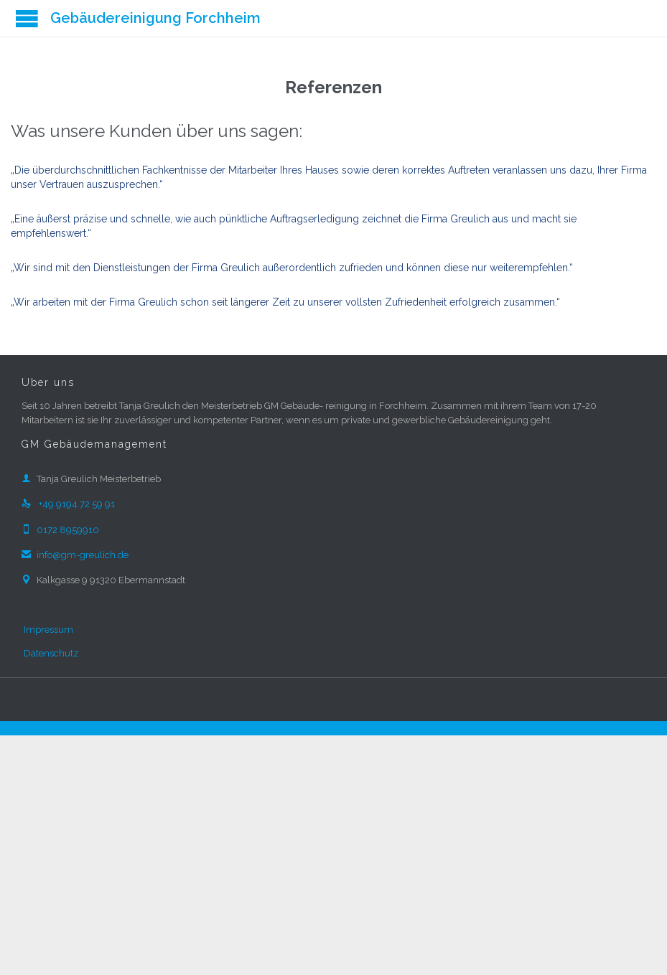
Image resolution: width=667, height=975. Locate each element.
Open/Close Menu (27, 18)
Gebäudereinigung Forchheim (155, 18)
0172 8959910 (60, 529)
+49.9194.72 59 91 (68, 504)
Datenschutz (51, 653)
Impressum (48, 629)
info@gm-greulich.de (75, 555)
